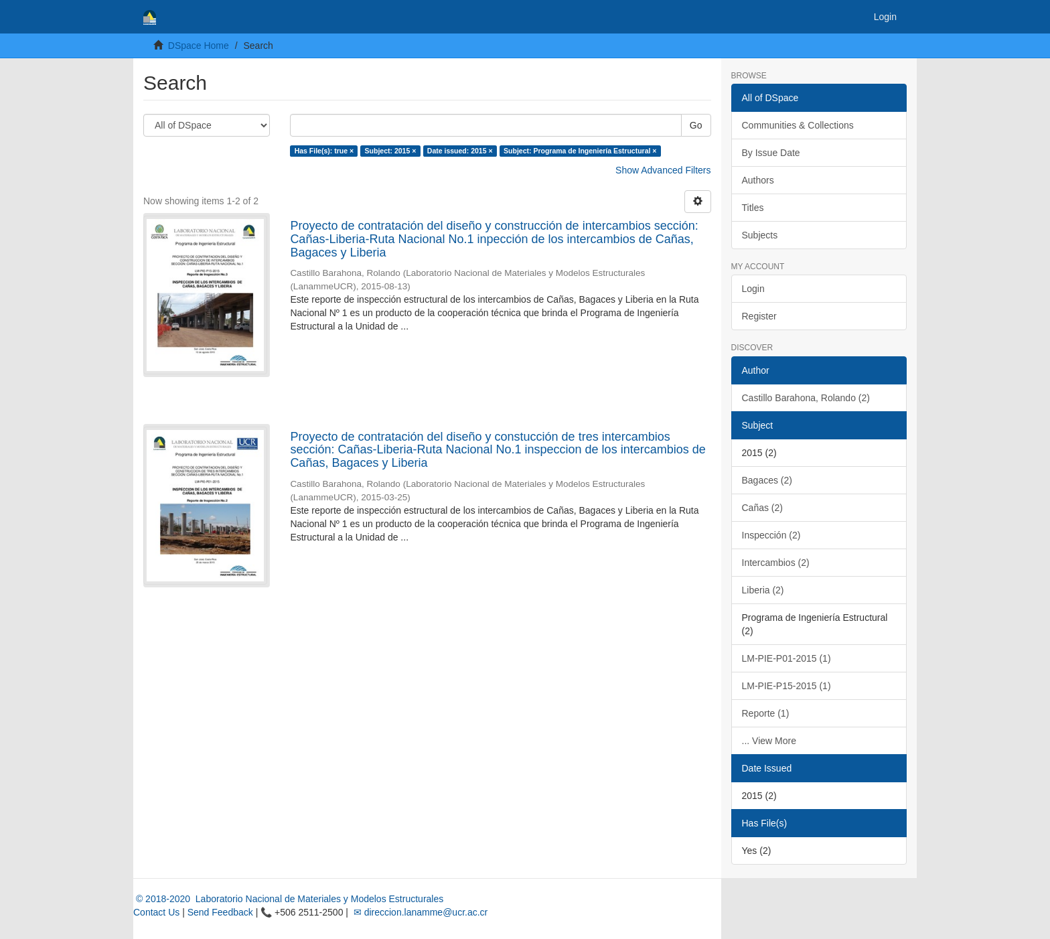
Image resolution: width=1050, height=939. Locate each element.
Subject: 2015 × (391, 151)
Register (759, 316)
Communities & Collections (798, 125)
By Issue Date (771, 152)
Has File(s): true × (324, 151)
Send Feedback (220, 912)
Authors (758, 180)
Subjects (760, 235)
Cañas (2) (762, 507)
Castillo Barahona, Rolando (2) (806, 397)
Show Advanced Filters (662, 170)
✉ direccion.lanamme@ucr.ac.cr (419, 912)
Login (753, 288)
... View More (769, 740)
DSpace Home (198, 45)
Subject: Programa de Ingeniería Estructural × (580, 151)
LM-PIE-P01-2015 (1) (786, 658)
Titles (753, 207)
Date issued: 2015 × (460, 151)
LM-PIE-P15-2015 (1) (786, 685)
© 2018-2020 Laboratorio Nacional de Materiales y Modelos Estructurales (288, 898)
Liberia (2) (763, 590)
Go (696, 125)
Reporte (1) (766, 713)
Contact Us (156, 912)
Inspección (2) (771, 535)
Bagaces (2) (767, 480)
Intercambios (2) (776, 562)
